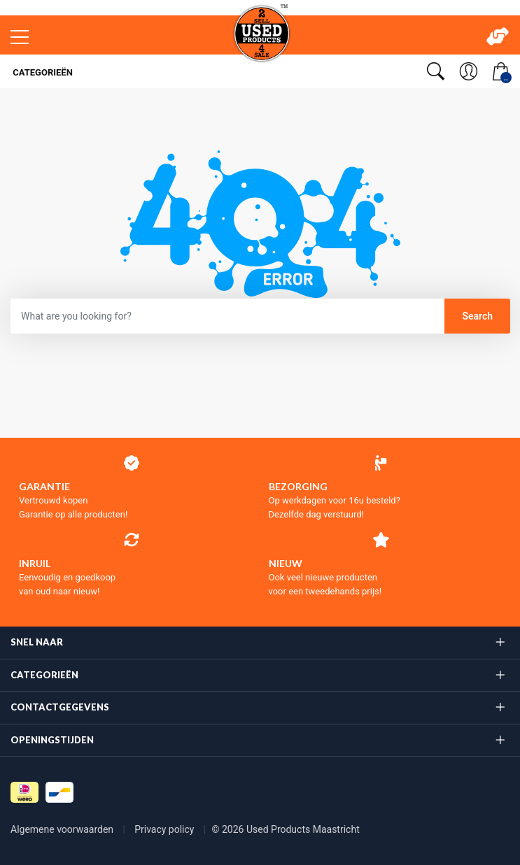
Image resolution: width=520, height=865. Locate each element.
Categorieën (41, 72)
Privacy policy (165, 829)
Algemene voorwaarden (63, 829)
